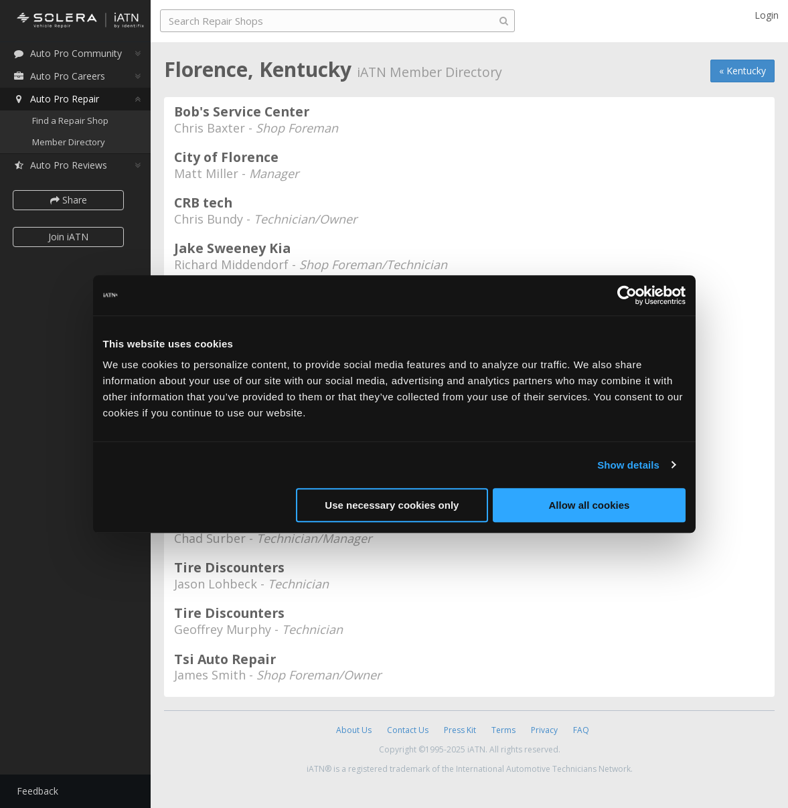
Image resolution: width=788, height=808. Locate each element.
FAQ (581, 730)
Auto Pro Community (67, 53)
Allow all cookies (589, 505)
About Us (354, 730)
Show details (628, 465)
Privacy (544, 730)
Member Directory (68, 142)
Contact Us (407, 730)
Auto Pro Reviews (60, 165)
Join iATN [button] (68, 236)
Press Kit (460, 730)
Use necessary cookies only (392, 505)
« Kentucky (742, 70)
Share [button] (68, 199)
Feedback (37, 791)
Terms (503, 730)
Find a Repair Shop (70, 120)
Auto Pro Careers (59, 76)
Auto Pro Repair (56, 98)
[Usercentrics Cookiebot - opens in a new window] (627, 295)
